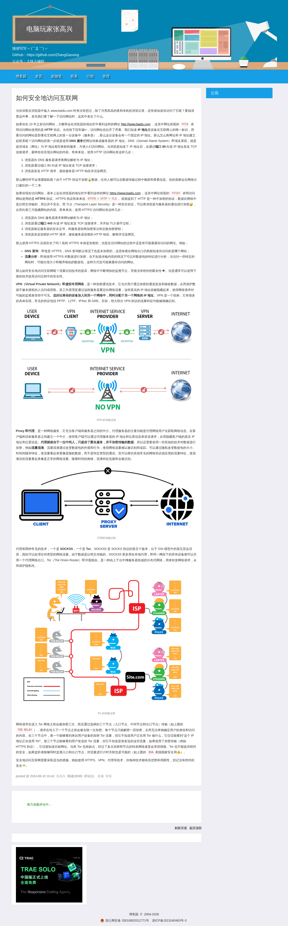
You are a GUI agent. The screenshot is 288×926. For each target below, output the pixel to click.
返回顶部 (195, 828)
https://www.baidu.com (125, 193)
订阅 (90, 76)
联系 (74, 76)
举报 (108, 776)
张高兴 (61, 776)
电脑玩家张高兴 (49, 29)
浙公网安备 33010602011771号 (124, 920)
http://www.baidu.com (136, 124)
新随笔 (56, 76)
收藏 (101, 776)
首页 (38, 76)
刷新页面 (181, 828)
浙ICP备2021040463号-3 (169, 920)
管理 (106, 76)
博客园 (21, 76)
